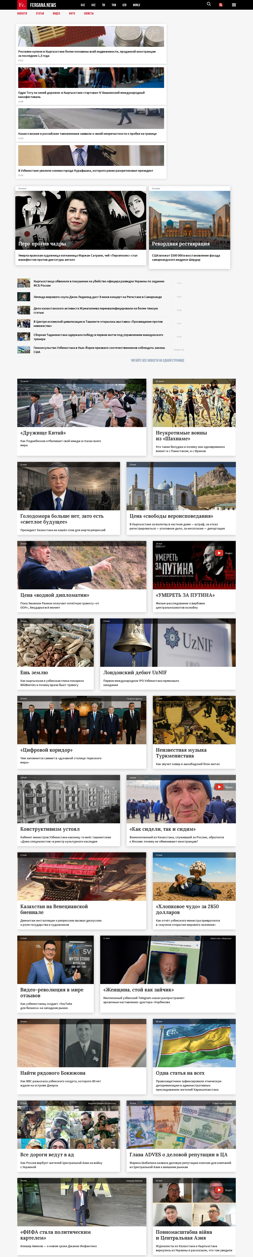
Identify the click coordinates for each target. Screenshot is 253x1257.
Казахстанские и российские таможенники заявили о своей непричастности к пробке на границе (154, 57)
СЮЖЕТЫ (91, 13)
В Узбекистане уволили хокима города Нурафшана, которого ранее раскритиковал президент (210, 57)
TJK (104, 5)
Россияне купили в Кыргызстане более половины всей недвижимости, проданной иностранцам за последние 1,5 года (42, 59)
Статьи (40, 13)
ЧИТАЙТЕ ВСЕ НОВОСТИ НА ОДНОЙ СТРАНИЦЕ (157, 253)
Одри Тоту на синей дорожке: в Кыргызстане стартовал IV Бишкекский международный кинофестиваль (97, 59)
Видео (57, 13)
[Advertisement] (213, 220)
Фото (73, 13)
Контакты (25, 1247)
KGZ (93, 5)
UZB (125, 5)
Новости (22, 13)
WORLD (137, 5)
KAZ (83, 5)
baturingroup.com (150, 1253)
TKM (114, 5)
